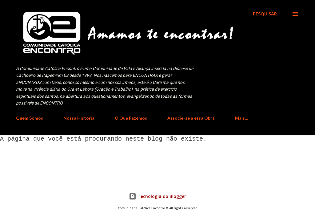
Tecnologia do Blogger (157, 196)
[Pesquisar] (265, 13)
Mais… (241, 118)
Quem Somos (29, 118)
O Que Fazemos (131, 118)
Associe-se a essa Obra (191, 118)
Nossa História (78, 118)
